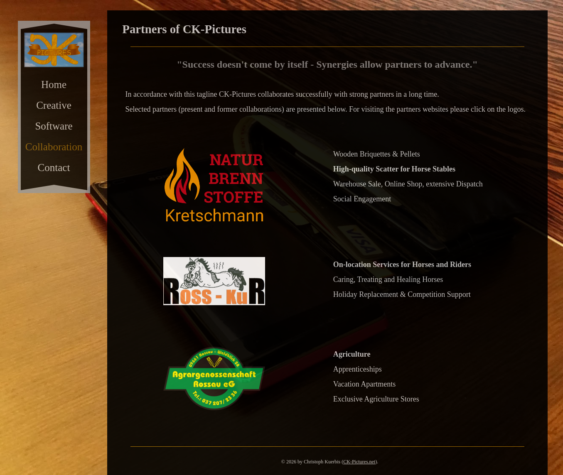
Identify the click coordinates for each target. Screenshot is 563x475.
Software (53, 126)
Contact (54, 167)
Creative (53, 105)
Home (53, 84)
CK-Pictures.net (359, 462)
